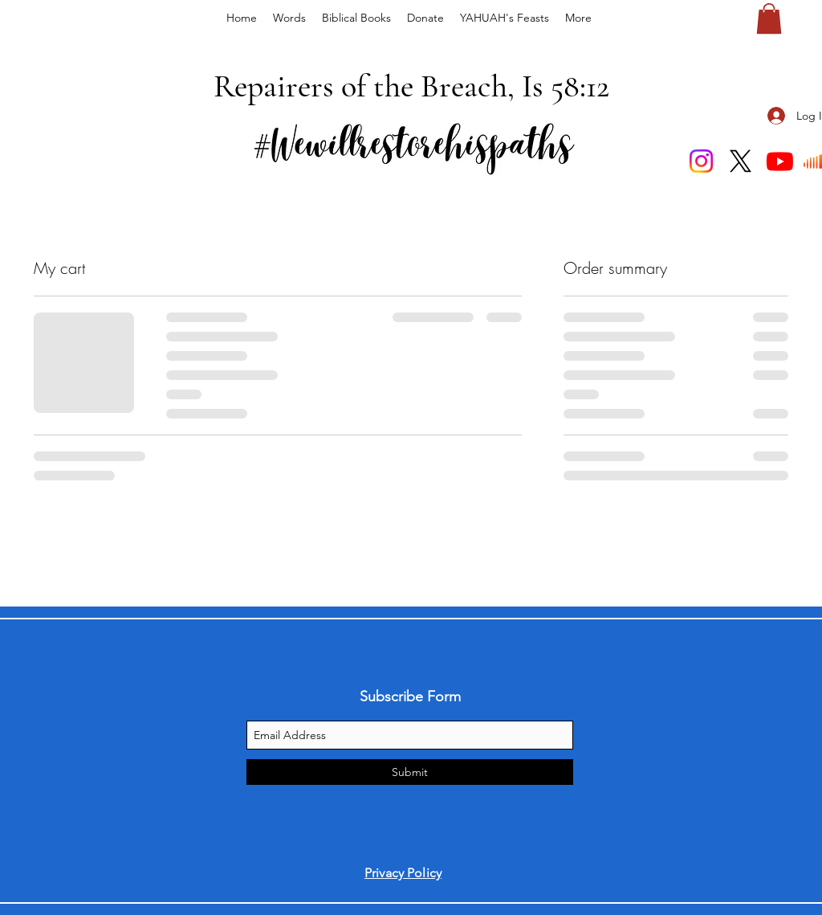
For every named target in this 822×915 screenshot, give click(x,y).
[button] (769, 18)
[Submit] (409, 772)
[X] (740, 161)
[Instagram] (701, 161)
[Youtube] (780, 161)
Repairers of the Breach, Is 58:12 (411, 86)
